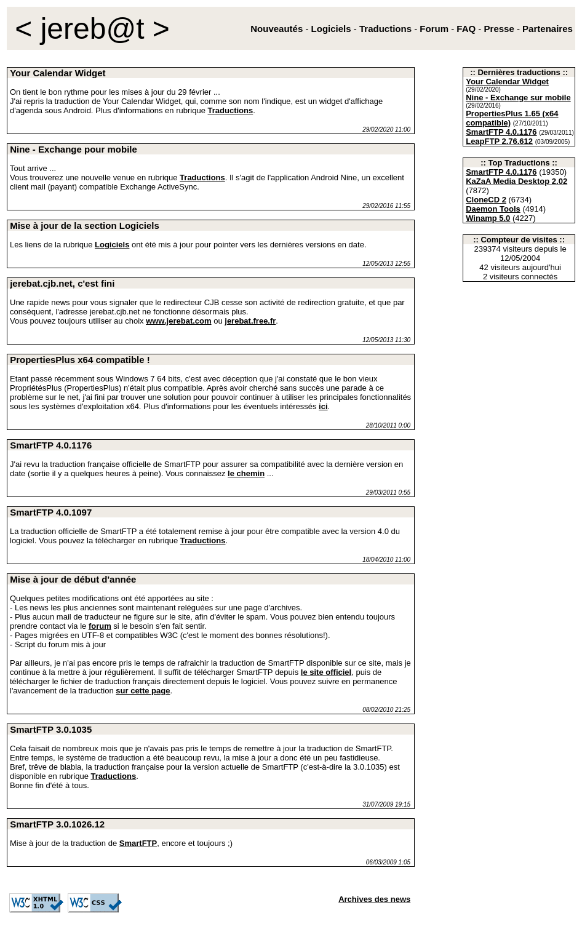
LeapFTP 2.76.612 (499, 141)
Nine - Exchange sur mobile (518, 97)
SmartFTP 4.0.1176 (501, 132)
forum (100, 626)
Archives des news (374, 899)
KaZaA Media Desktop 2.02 (516, 181)
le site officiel (326, 672)
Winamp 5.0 (488, 218)
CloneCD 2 (486, 199)
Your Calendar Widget (507, 81)
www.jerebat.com (178, 320)
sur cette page (143, 690)
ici (323, 406)
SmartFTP (138, 843)
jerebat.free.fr (250, 320)
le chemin (246, 473)
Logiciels (112, 244)
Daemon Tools (493, 208)
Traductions (230, 110)
